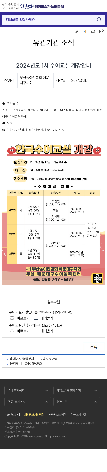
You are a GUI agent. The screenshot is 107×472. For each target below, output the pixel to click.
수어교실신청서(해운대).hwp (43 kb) (35, 325)
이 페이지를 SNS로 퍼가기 (101, 31)
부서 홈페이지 (16, 390)
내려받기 (43, 318)
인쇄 (93, 31)
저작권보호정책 (57, 414)
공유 (76, 31)
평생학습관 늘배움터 (49, 7)
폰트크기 (84, 31)
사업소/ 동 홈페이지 (68, 390)
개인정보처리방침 (34, 414)
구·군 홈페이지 (16, 401)
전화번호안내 (12, 414)
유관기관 (61, 401)
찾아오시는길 (78, 414)
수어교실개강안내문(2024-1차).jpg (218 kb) (41, 312)
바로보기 (19, 318)
